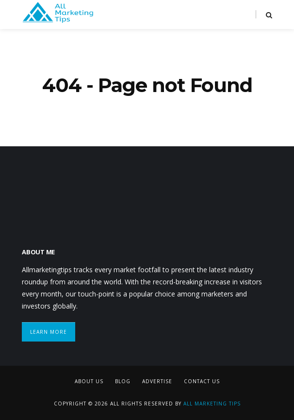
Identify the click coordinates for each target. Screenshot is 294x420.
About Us (89, 381)
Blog (123, 381)
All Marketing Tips (212, 403)
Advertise (157, 381)
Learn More (48, 331)
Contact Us (202, 381)
